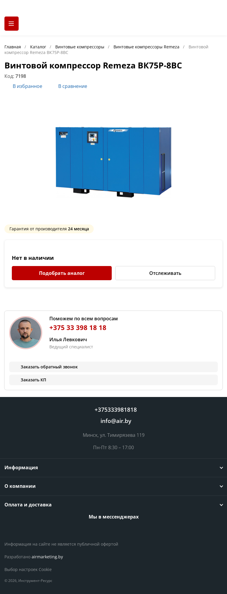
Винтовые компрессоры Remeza (147, 47)
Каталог (38, 47)
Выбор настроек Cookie (28, 569)
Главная (13, 47)
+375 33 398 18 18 (77, 327)
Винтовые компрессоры (80, 47)
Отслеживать (165, 273)
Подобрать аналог (62, 273)
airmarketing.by (47, 556)
